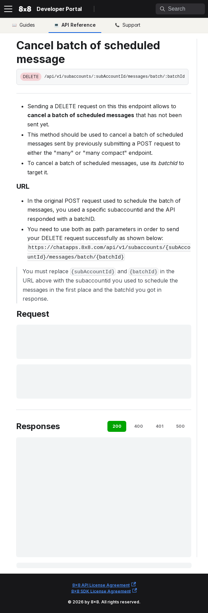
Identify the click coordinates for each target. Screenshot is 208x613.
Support (131, 25)
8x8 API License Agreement (104, 585)
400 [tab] (138, 426)
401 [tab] (160, 426)
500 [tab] (180, 426)
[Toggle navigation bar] (8, 9)
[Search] (180, 8)
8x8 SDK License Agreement (104, 591)
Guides (27, 25)
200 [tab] (117, 426)
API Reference (79, 25)
